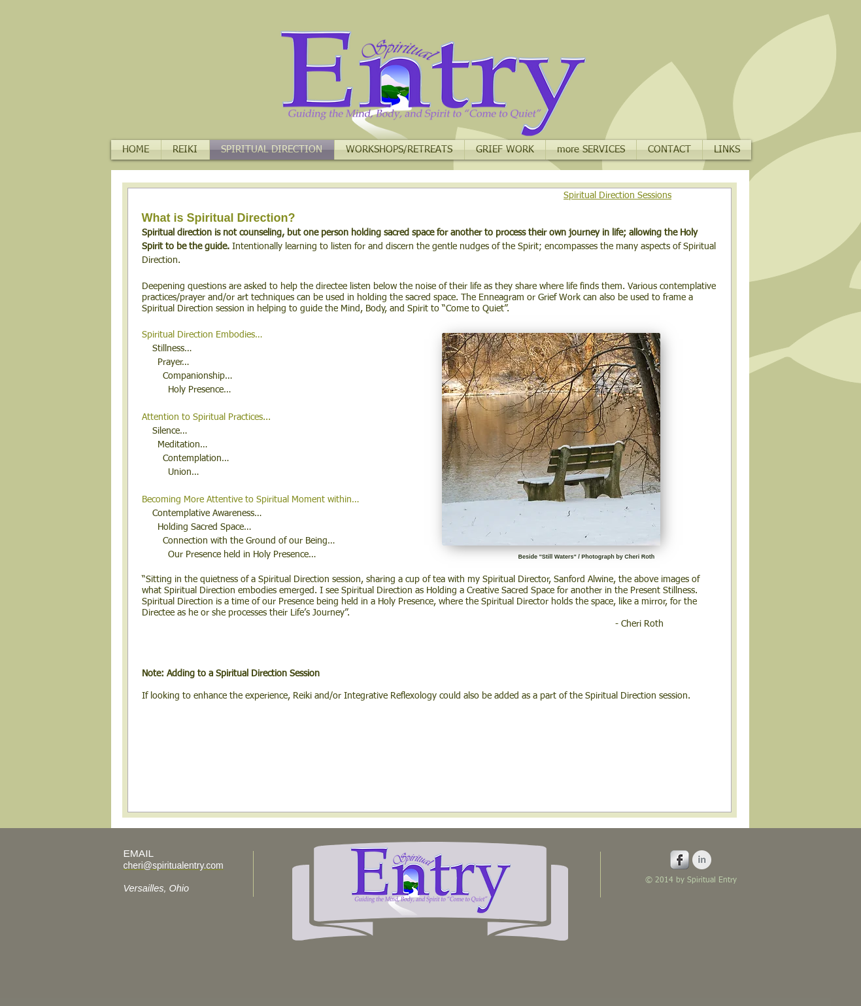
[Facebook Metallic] (679, 859)
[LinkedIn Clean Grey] (701, 859)
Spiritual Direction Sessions (617, 195)
